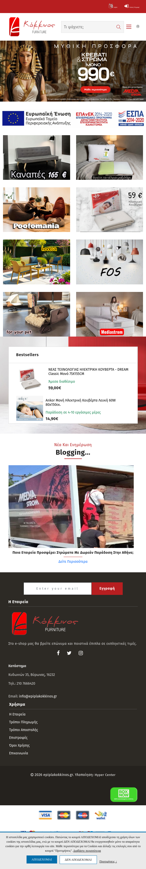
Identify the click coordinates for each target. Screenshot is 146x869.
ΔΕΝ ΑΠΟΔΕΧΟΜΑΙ (78, 859)
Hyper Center (105, 775)
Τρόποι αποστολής (23, 730)
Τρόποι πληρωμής (23, 722)
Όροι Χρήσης (19, 746)
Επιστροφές (18, 738)
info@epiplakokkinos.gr (38, 696)
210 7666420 (26, 684)
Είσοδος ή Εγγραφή (121, 6)
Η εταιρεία (17, 715)
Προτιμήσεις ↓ (108, 861)
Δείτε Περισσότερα (72, 567)
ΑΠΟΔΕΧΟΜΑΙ (42, 859)
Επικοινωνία (18, 753)
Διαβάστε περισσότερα (87, 850)
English (87, 6)
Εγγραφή (107, 589)
